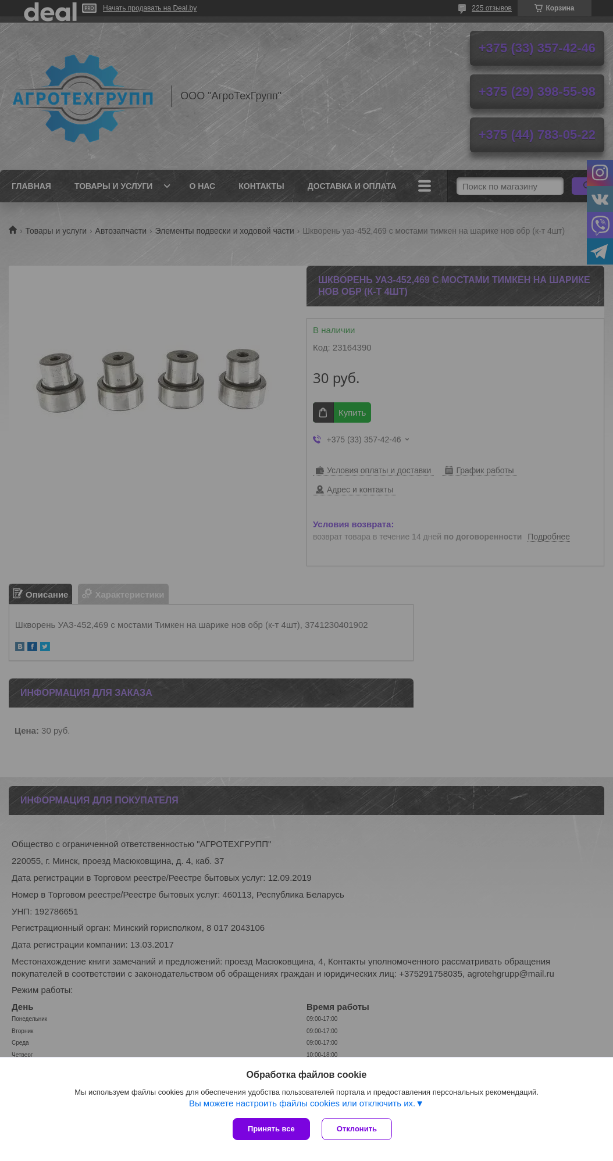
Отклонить (357, 1128)
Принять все (271, 1128)
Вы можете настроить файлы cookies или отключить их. (302, 1103)
